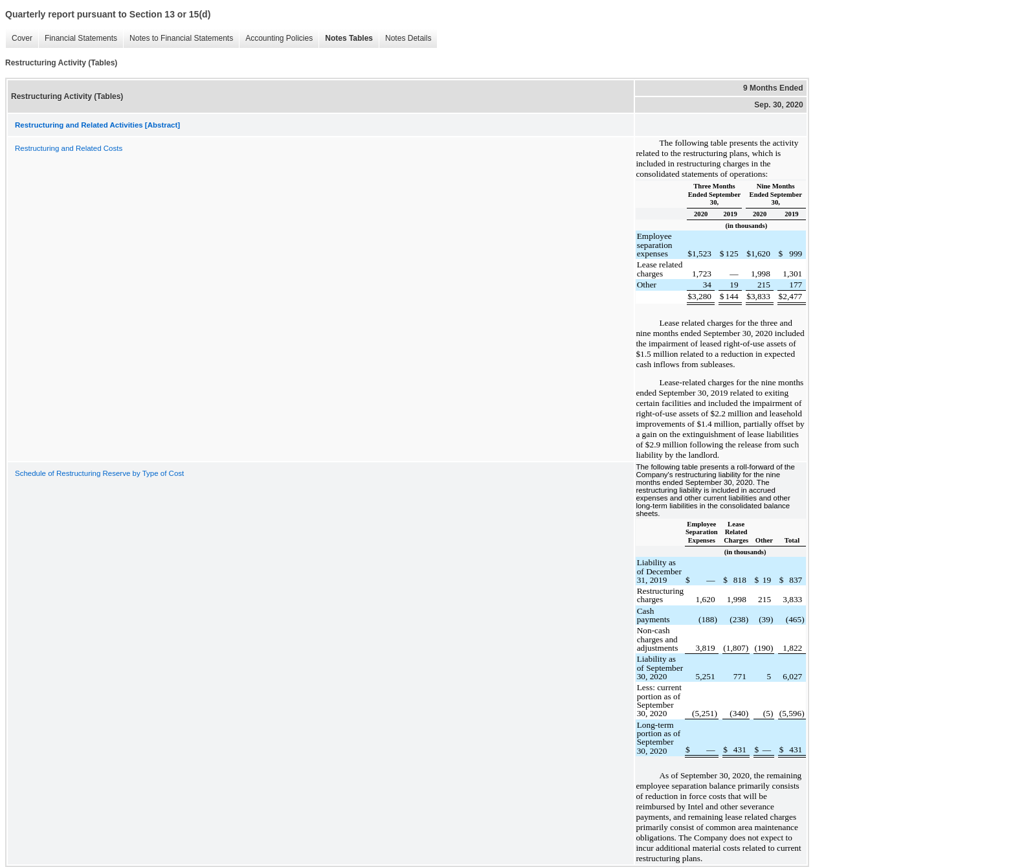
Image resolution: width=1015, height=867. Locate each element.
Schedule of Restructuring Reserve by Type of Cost (99, 473)
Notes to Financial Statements (178, 38)
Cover (18, 38)
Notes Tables (345, 38)
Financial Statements (77, 38)
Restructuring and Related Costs (68, 148)
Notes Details (405, 38)
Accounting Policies (276, 38)
